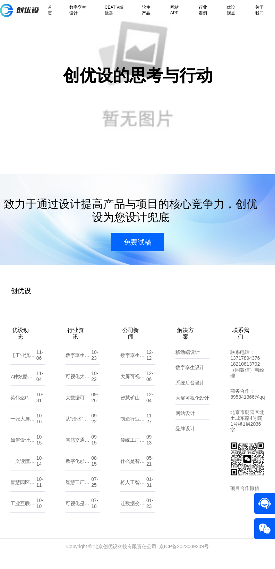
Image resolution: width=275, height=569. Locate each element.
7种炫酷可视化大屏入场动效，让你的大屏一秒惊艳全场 (23, 390)
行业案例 (203, 10)
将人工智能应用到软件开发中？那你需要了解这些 (133, 496)
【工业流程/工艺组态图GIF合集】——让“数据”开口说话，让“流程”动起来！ (23, 369)
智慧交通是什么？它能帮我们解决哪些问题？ (79, 454)
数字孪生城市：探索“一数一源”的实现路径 (133, 369)
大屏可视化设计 (192, 412)
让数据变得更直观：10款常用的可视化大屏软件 (133, 517)
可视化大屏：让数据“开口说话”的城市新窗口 (79, 390)
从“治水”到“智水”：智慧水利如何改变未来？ (79, 432)
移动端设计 (187, 366)
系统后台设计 (190, 396)
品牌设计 (185, 442)
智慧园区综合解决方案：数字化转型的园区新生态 (23, 496)
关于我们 (259, 10)
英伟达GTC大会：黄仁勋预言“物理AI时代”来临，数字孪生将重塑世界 (23, 411)
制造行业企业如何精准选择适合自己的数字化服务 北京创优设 (133, 432)
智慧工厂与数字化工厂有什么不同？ (79, 496)
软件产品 (146, 10)
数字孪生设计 (77, 10)
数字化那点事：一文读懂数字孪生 (79, 475)
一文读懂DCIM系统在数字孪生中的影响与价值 (23, 475)
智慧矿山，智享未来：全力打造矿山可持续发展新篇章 (133, 411)
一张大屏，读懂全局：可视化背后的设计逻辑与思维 (23, 432)
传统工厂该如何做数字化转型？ (133, 454)
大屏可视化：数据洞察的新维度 (133, 390)
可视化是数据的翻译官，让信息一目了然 (79, 517)
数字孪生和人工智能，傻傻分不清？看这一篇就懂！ (79, 369)
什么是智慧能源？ (133, 475)
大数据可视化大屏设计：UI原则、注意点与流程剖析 (79, 411)
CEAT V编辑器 (114, 10)
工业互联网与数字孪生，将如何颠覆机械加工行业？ (23, 517)
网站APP (174, 10)
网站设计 (185, 427)
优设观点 (231, 10)
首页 (50, 10)
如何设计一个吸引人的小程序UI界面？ (23, 454)
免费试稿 (138, 256)
